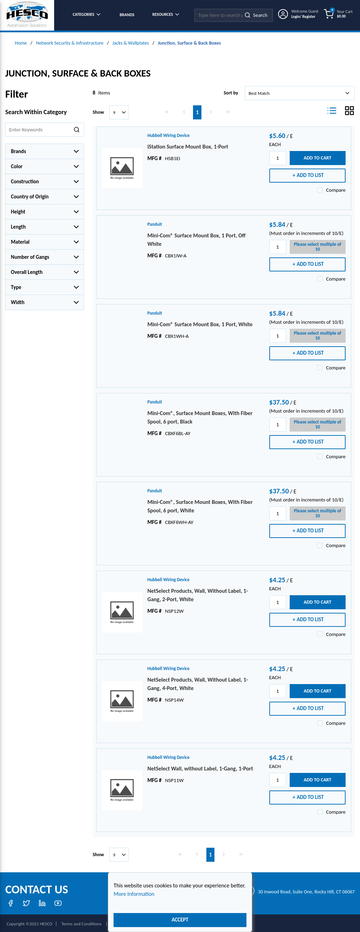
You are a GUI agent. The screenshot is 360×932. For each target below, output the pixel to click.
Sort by (231, 91)
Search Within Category (36, 110)
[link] (167, 110)
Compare (336, 188)
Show (98, 110)
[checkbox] (320, 188)
